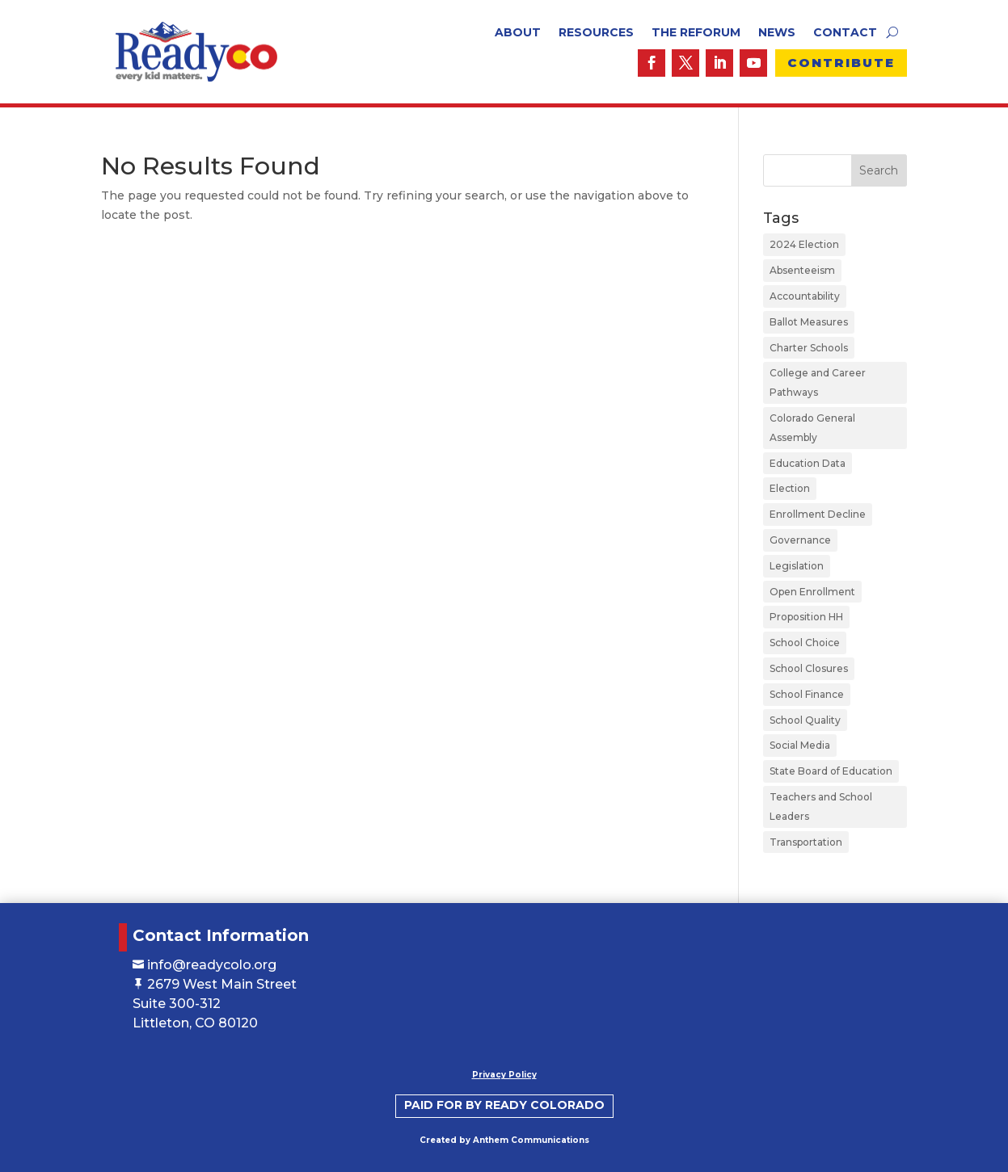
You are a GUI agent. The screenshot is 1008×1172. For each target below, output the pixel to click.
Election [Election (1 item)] (790, 488)
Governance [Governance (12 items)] (800, 540)
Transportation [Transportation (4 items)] (806, 842)
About (518, 33)
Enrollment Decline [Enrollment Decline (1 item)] (818, 514)
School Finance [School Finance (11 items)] (807, 694)
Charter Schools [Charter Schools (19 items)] (809, 348)
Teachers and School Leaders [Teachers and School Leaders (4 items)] (821, 806)
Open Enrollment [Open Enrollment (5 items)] (812, 592)
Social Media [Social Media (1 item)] (800, 745)
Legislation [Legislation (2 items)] (797, 566)
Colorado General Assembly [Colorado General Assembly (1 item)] (812, 427)
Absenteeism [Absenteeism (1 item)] (802, 270)
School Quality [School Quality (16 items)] (805, 720)
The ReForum (696, 33)
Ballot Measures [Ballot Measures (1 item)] (809, 322)
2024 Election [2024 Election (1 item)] (804, 244)
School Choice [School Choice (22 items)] (805, 642)
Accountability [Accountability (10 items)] (805, 296)
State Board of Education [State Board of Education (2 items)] (831, 771)
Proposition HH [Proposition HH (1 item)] (806, 617)
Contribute (841, 62)
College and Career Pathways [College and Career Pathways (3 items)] (818, 382)
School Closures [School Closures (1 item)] (809, 668)
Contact (845, 33)
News (776, 33)
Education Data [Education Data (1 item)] (808, 463)
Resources (596, 33)
